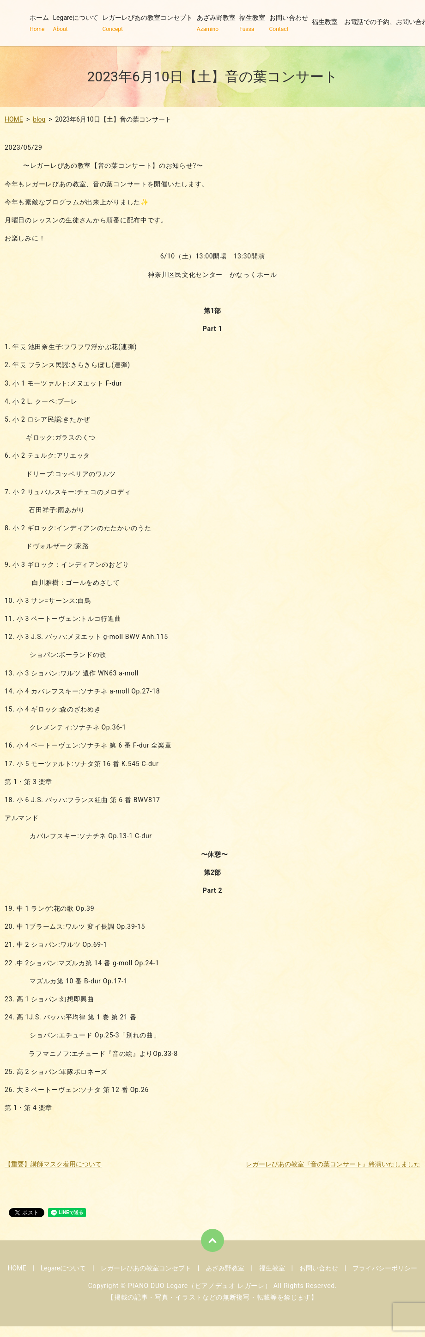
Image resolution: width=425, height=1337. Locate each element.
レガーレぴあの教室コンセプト (147, 23)
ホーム (39, 23)
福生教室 (252, 23)
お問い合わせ (288, 23)
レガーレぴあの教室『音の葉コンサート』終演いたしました (333, 1164)
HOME (14, 119)
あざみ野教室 (216, 23)
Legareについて (75, 23)
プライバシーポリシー (384, 1268)
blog (39, 119)
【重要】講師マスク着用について (53, 1164)
